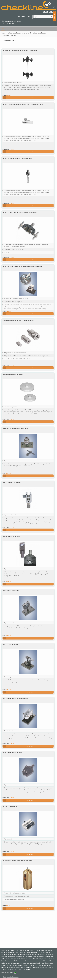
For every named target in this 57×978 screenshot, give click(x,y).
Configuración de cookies (10, 977)
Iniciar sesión (21, 17)
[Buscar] (51, 16)
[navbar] (3, 28)
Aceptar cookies (9, 973)
